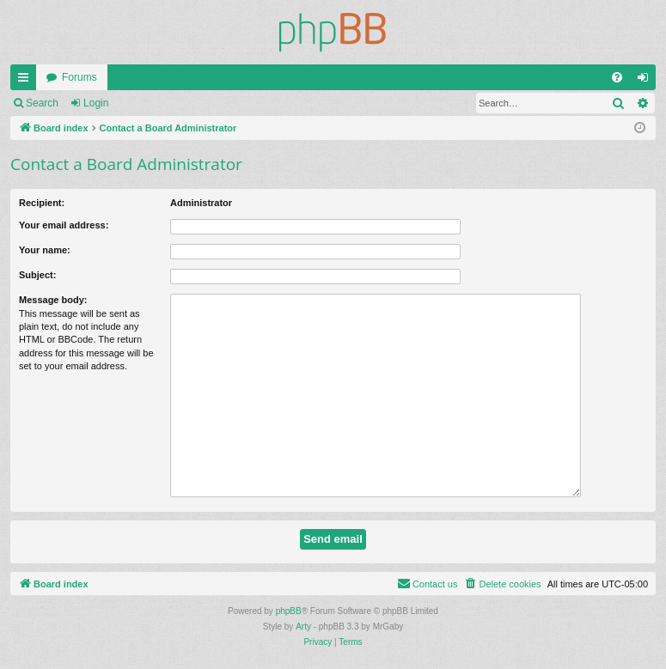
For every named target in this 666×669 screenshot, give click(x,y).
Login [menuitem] (647, 80)
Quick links (26, 80)
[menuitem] (617, 77)
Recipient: (41, 203)
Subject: (37, 275)
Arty (303, 626)
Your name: (44, 250)
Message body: (53, 300)
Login (95, 103)
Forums (79, 77)
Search (42, 103)
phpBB (289, 611)
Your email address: (63, 225)
